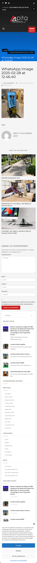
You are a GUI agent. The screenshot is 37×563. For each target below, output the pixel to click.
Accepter (18, 545)
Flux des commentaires (12, 472)
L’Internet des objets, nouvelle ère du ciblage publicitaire (16, 232)
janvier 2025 (8, 397)
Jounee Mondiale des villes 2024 (20, 371)
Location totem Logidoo (17, 344)
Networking (8, 446)
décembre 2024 (9, 400)
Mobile (7, 442)
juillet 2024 (8, 409)
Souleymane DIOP (8, 83)
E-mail (3, 284)
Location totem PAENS (17, 363)
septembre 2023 (10, 415)
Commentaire (6, 254)
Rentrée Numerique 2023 (10, 178)
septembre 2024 (10, 406)
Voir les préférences (18, 556)
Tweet (3, 125)
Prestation (8, 452)
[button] (34, 524)
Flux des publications (11, 469)
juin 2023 (7, 422)
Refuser (18, 551)
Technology (8, 455)
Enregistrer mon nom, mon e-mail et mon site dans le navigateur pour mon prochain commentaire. (18, 303)
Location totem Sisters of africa (21, 50)
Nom (3, 276)
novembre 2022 (9, 425)
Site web (4, 291)
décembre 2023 (9, 412)
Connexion (8, 466)
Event (9, 50)
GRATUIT (32, 30)
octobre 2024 (9, 403)
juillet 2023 (8, 419)
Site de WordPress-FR (11, 475)
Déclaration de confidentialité (18, 560)
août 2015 (8, 428)
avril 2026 (8, 394)
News (6, 449)
